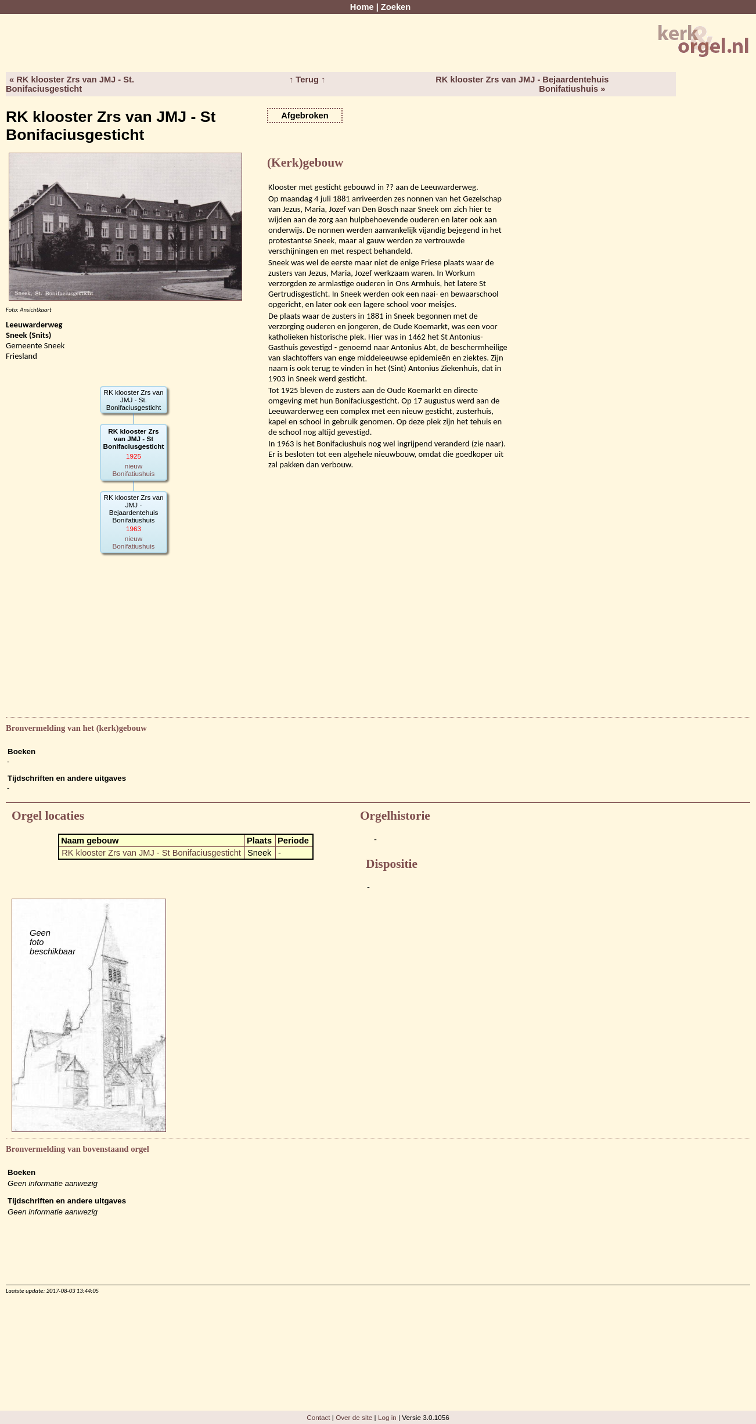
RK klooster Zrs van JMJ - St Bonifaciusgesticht (151, 852)
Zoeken (396, 7)
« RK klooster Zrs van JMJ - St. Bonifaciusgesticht (70, 84)
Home (362, 7)
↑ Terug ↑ (307, 79)
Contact (318, 1417)
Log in (387, 1417)
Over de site (354, 1417)
